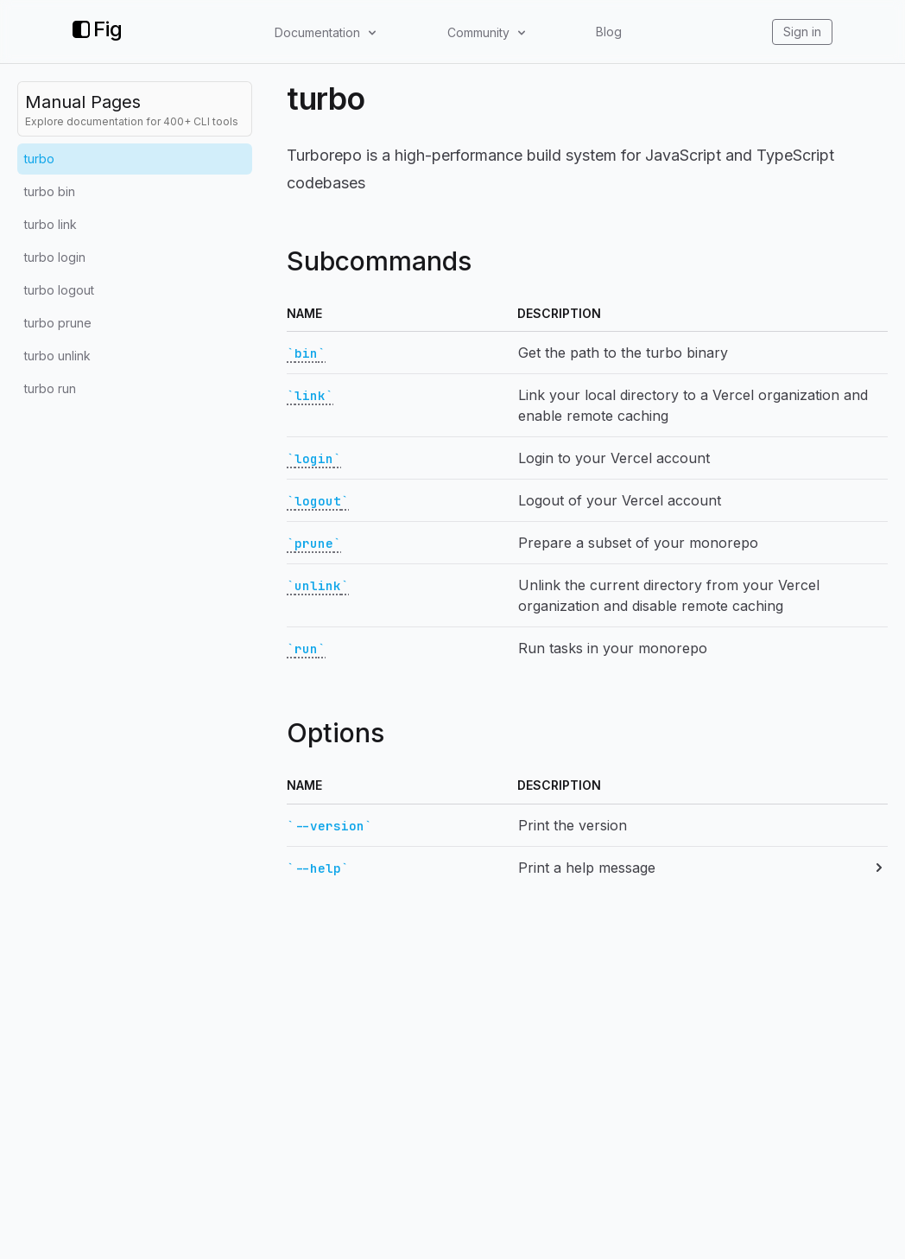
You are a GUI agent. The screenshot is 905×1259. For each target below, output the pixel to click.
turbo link (50, 224)
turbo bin (49, 191)
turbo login (54, 257)
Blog (609, 31)
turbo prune (58, 322)
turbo (39, 158)
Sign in (802, 31)
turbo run (50, 388)
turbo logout (59, 290)
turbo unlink (57, 355)
